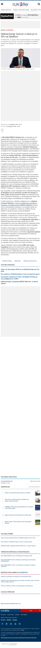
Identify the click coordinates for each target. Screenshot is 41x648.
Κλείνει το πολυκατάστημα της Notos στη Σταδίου (18, 493)
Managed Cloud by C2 (13, 644)
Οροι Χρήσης (24, 614)
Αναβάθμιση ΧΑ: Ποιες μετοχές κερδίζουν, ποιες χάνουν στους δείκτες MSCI (19, 507)
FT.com (3, 620)
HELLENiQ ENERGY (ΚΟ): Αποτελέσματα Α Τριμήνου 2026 (16, 555)
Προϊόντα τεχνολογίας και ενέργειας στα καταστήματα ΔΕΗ (16, 576)
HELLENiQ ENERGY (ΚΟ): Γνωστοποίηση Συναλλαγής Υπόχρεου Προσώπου (18, 565)
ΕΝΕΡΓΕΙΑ (24, 572)
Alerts (8, 483)
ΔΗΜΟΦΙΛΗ (5, 487)
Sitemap (17, 614)
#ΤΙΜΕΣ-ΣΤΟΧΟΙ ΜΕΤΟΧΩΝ (21, 10)
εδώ (19, 17)
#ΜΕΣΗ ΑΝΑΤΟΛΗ (6, 10)
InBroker (22, 630)
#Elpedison (17, 261)
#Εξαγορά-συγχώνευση (30, 261)
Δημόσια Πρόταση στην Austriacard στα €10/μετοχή (18, 515)
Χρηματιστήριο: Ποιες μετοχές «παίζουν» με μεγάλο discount (18, 522)
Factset (14, 620)
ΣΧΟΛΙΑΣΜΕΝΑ (34, 487)
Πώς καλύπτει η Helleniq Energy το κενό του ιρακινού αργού (16, 541)
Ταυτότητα (3, 614)
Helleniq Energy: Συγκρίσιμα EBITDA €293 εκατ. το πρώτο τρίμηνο (18, 545)
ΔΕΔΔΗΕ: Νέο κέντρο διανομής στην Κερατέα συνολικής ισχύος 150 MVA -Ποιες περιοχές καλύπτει (20, 581)
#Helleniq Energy (7, 261)
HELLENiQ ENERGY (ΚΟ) (6, 481)
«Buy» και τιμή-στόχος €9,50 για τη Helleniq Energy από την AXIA (18, 537)
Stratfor (9, 620)
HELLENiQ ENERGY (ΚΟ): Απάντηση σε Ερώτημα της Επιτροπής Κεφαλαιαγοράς (18, 560)
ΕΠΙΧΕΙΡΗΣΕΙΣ (10, 30)
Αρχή (31, 610)
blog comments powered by (11, 603)
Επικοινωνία (10, 614)
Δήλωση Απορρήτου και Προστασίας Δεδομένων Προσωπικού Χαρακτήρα (19, 637)
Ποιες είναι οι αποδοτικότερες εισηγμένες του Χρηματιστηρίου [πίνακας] (17, 500)
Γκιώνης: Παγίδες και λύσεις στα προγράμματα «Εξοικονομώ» (17, 585)
